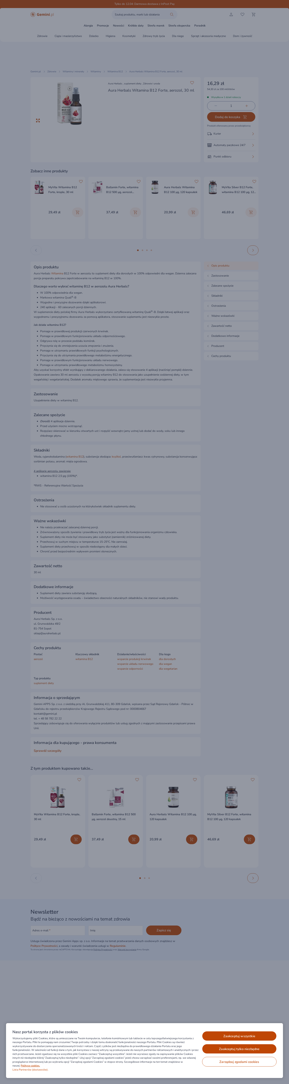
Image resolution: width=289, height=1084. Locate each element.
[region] (144, 1050)
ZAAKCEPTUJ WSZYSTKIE (239, 1036)
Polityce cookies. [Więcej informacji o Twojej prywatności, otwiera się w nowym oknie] (30, 1066)
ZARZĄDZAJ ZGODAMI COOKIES (239, 1062)
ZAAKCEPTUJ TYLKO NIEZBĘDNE (239, 1049)
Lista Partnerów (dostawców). (30, 1070)
